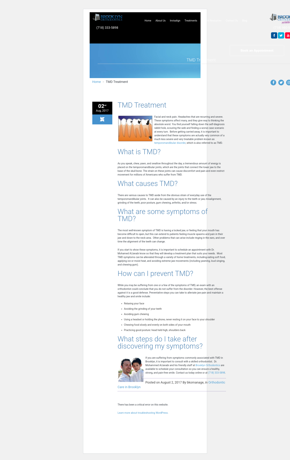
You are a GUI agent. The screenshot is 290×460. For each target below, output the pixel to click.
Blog (244, 20)
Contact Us (232, 20)
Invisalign (175, 20)
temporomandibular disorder (170, 142)
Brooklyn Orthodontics (208, 365)
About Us (161, 20)
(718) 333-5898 (107, 27)
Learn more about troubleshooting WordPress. (143, 412)
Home (148, 20)
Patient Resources (211, 20)
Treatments (191, 20)
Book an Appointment (257, 50)
